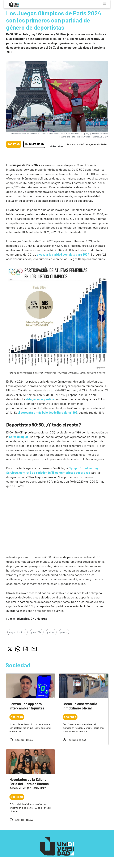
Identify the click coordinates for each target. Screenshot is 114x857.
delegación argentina (40, 399)
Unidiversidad (34, 144)
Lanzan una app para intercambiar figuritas (26, 706)
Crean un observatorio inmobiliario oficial (80, 706)
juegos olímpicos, (17, 632)
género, (64, 632)
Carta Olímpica (19, 436)
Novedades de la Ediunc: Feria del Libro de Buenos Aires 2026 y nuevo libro (29, 783)
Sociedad (14, 144)
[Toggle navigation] (104, 3)
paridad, (51, 632)
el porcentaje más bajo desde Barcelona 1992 (47, 412)
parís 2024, (36, 632)
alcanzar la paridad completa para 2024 (63, 254)
